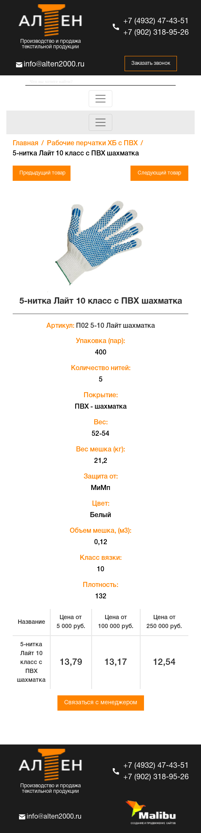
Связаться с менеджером (100, 703)
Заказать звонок (150, 63)
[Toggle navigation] (100, 98)
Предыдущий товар (42, 173)
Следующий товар (159, 173)
